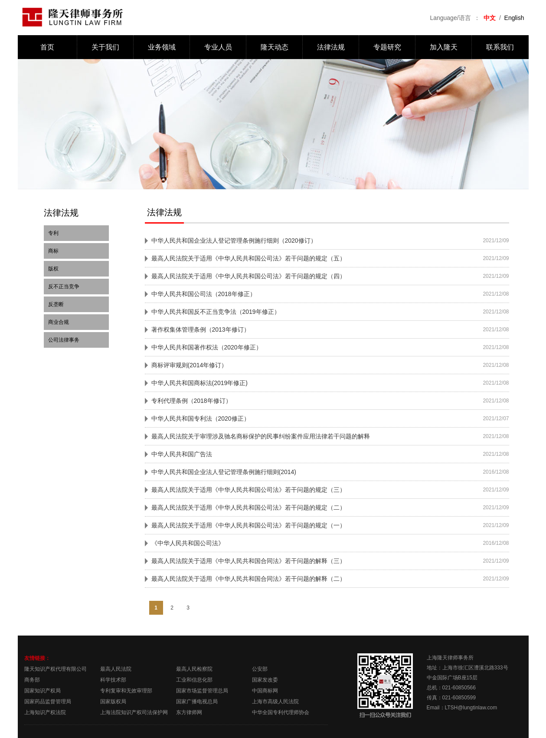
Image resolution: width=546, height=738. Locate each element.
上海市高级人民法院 (275, 701)
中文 (490, 17)
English (514, 17)
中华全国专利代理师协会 (280, 712)
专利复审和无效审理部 (126, 691)
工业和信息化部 (194, 680)
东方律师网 (189, 712)
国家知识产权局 (42, 691)
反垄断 (56, 304)
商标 (53, 251)
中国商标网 (265, 691)
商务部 (32, 680)
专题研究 (387, 47)
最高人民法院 (115, 669)
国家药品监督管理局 (47, 701)
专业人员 (218, 47)
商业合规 (58, 322)
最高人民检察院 (194, 669)
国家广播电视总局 (197, 701)
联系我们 (500, 47)
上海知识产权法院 (45, 712)
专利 (53, 233)
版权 (53, 269)
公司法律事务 (63, 340)
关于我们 (105, 47)
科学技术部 (113, 680)
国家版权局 (113, 701)
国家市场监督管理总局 (202, 691)
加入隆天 (444, 47)
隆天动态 (274, 47)
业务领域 (162, 47)
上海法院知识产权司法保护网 (134, 712)
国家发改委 (265, 680)
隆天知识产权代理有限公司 (55, 669)
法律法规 (331, 47)
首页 (47, 47)
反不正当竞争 (63, 286)
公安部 (260, 669)
